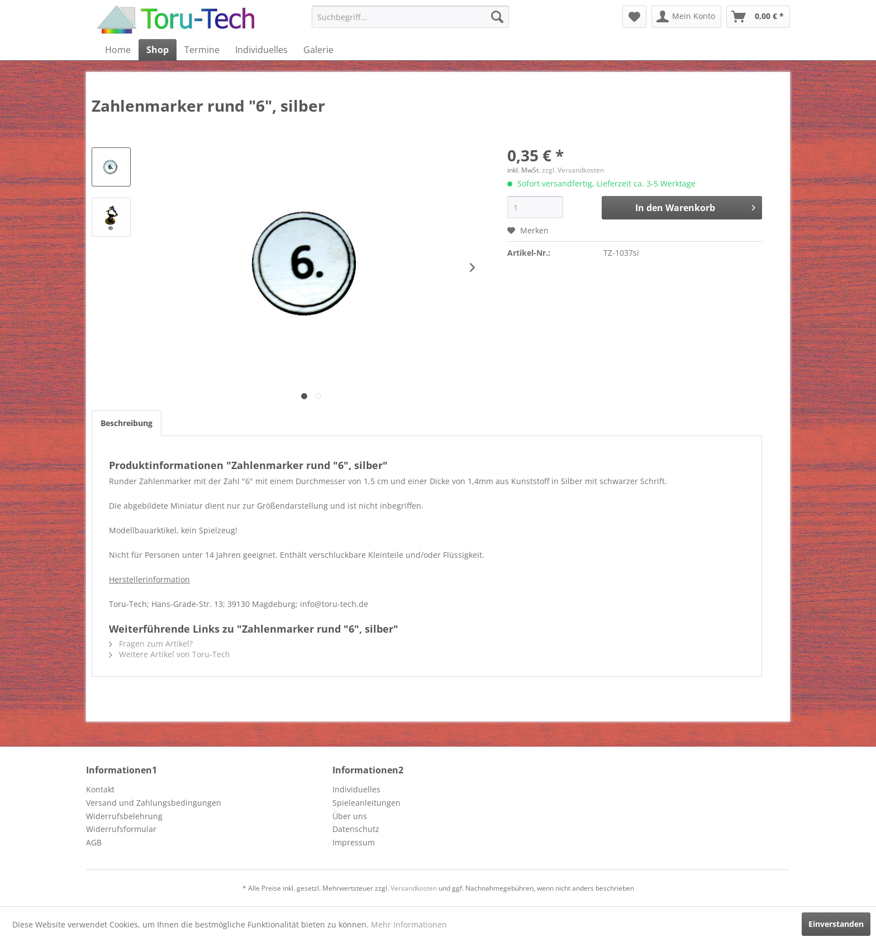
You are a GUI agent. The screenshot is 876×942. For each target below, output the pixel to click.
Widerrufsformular (121, 829)
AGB (94, 842)
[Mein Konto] (686, 17)
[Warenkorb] (758, 17)
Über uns (349, 816)
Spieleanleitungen (366, 802)
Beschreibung (127, 423)
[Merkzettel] (634, 17)
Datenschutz (355, 829)
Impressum (353, 842)
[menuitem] (410, 17)
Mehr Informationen (409, 924)
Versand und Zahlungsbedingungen (153, 802)
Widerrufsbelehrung (124, 816)
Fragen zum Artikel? (151, 643)
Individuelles (356, 789)
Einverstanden (836, 924)
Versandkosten (414, 888)
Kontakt (100, 789)
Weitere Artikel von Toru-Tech (169, 654)
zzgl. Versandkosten (573, 170)
